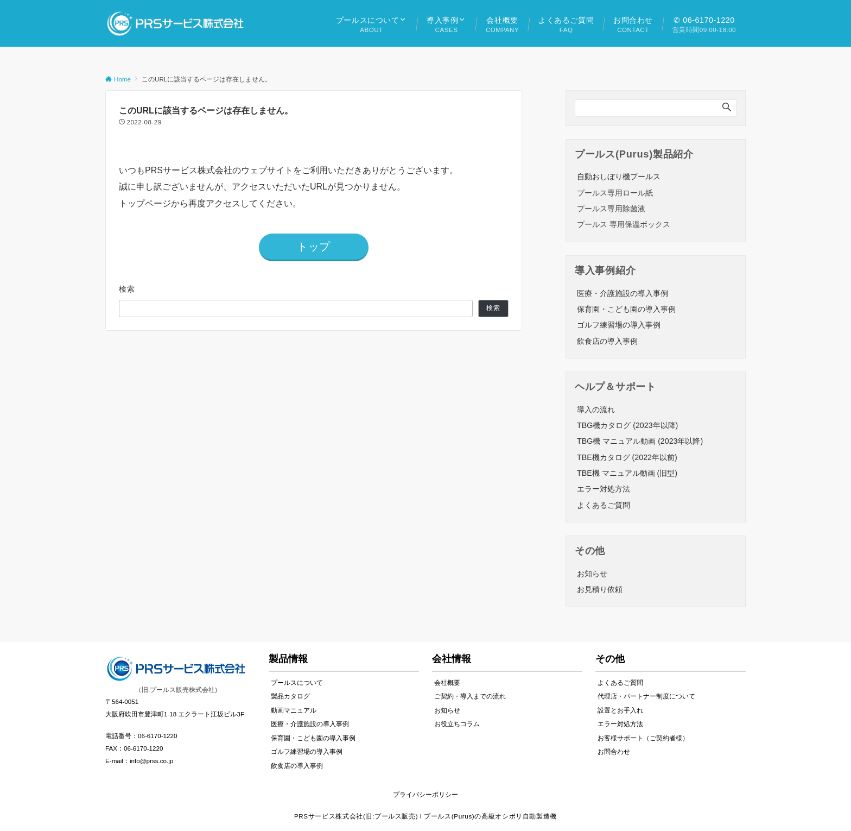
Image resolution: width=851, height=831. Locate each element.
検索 (127, 289)
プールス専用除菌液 (611, 208)
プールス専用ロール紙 (615, 192)
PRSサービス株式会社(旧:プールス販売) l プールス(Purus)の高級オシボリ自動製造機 (425, 816)
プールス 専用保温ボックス (623, 224)
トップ (314, 247)
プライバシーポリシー (425, 794)
